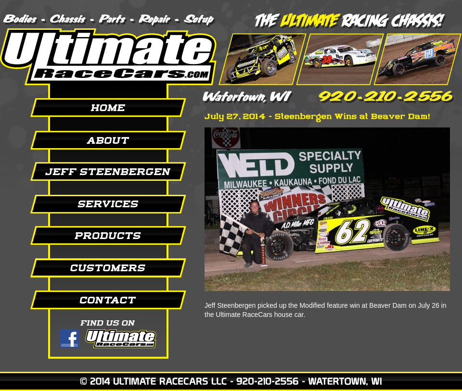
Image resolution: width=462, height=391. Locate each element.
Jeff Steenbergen (96, 172)
